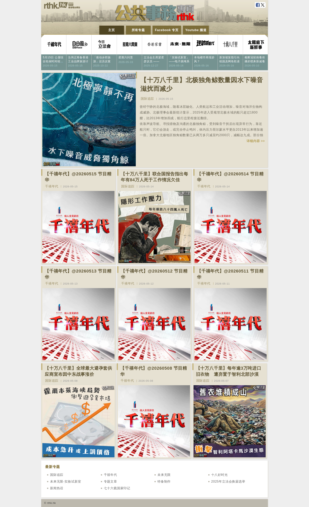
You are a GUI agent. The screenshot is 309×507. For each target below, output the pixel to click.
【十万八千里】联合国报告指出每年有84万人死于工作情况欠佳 (154, 176)
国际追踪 (147, 98)
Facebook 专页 (167, 30)
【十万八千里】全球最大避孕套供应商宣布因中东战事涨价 (78, 371)
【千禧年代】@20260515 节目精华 (78, 176)
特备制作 (164, 481)
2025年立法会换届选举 (228, 481)
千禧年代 (51, 186)
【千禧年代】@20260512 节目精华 (154, 274)
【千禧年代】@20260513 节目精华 (78, 274)
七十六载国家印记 (117, 488)
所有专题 (138, 30)
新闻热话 (56, 488)
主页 (111, 30)
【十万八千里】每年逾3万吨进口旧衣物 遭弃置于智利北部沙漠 (228, 371)
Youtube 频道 (195, 30)
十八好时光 (219, 474)
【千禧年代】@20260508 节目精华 (153, 371)
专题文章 (110, 481)
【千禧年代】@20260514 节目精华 (230, 176)
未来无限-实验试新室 (65, 481)
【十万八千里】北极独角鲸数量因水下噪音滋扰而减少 (201, 84)
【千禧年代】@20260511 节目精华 (230, 274)
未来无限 (164, 474)
